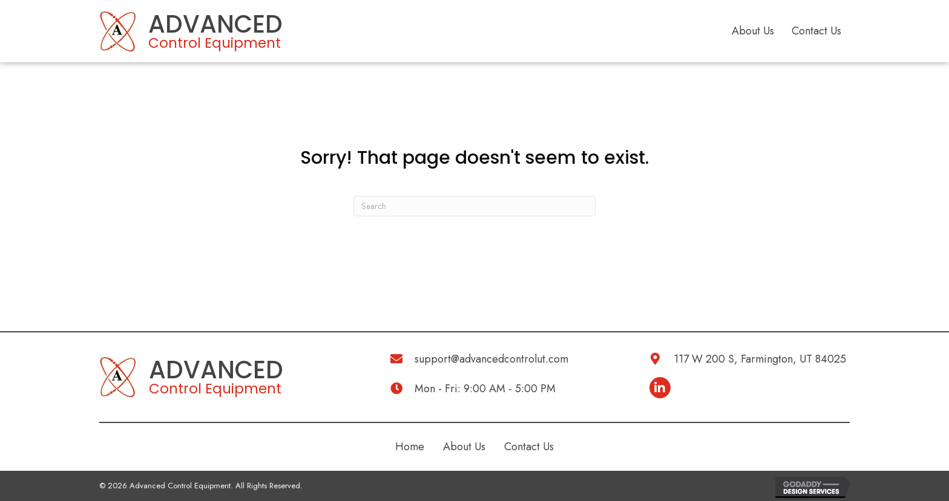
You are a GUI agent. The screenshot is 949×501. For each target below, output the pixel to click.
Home (409, 446)
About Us (753, 31)
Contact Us (816, 31)
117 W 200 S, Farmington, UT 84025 (760, 359)
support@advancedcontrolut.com (491, 359)
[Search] (474, 206)
